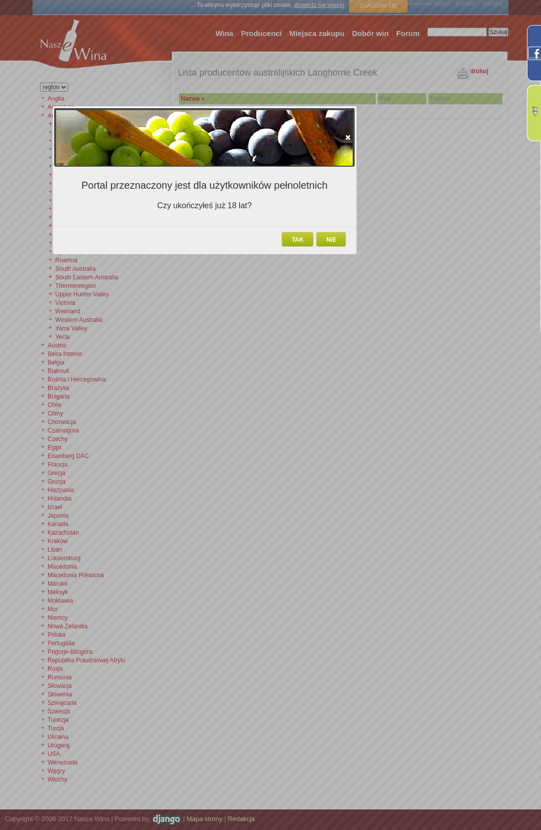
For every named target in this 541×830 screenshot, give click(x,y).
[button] (348, 137)
